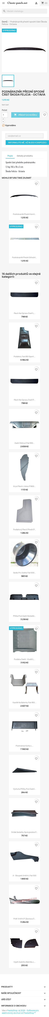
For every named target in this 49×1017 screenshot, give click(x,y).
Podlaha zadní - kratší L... (24, 659)
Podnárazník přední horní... (24, 214)
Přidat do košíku (25, 115)
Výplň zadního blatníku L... (25, 962)
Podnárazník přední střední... (24, 257)
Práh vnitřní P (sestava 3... (24, 919)
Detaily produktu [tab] (25, 156)
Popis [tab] (10, 156)
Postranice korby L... (24, 746)
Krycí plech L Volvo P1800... (24, 486)
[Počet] (5, 115)
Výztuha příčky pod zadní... (24, 789)
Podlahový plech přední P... (24, 529)
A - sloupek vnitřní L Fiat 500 (24, 875)
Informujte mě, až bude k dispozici (27, 142)
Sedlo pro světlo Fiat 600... (24, 573)
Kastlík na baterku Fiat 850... (24, 702)
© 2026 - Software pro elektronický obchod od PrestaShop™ (20, 1011)
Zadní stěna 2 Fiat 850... (25, 443)
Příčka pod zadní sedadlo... (24, 616)
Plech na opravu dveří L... (24, 313)
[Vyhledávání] (24, 11)
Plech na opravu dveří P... (24, 400)
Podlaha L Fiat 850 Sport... (24, 356)
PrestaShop (12, 1010)
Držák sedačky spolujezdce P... (24, 832)
